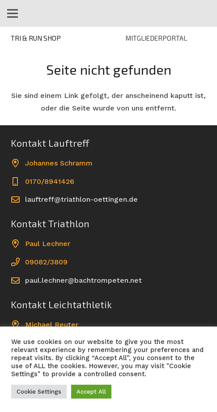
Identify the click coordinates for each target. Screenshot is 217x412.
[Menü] (12, 13)
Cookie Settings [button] (39, 391)
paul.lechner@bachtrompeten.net (83, 280)
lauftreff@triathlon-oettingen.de (81, 199)
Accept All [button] (91, 391)
